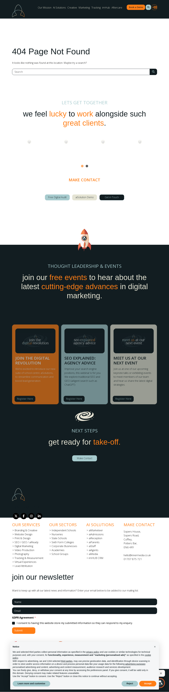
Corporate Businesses (64, 546)
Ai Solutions (59, 7)
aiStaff (92, 546)
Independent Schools (64, 530)
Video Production (24, 550)
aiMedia (93, 554)
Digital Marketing (24, 546)
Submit (18, 630)
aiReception (95, 538)
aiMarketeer (96, 530)
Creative (72, 7)
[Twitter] (16, 516)
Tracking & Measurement (29, 558)
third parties (66, 661)
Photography (22, 554)
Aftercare (117, 7)
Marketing (84, 7)
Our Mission (44, 7)
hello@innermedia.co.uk (137, 555)
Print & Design (23, 538)
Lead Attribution (24, 566)
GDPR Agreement (24, 617)
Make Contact (84, 458)
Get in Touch (112, 197)
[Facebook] (24, 516)
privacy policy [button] (92, 652)
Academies (58, 550)
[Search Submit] (153, 72)
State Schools (59, 538)
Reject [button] (130, 683)
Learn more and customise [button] (31, 683)
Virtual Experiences (25, 562)
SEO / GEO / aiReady (26, 542)
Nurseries (57, 534)
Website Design (23, 534)
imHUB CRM (96, 558)
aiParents (94, 542)
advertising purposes (135, 664)
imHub (106, 7)
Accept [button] (147, 683)
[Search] (81, 72)
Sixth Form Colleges (63, 542)
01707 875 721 (133, 559)
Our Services (26, 524)
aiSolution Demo (84, 197)
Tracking (96, 7)
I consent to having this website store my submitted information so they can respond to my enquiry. (75, 623)
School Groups (60, 554)
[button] (148, 7)
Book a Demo (136, 7)
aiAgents (93, 550)
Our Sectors (63, 524)
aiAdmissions (96, 534)
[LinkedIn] (39, 516)
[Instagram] (31, 516)
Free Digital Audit (57, 197)
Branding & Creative (26, 530)
